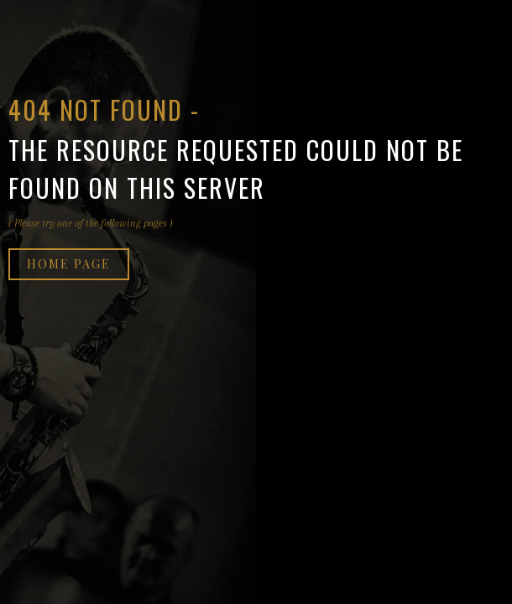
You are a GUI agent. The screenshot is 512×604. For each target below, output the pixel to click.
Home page (69, 264)
